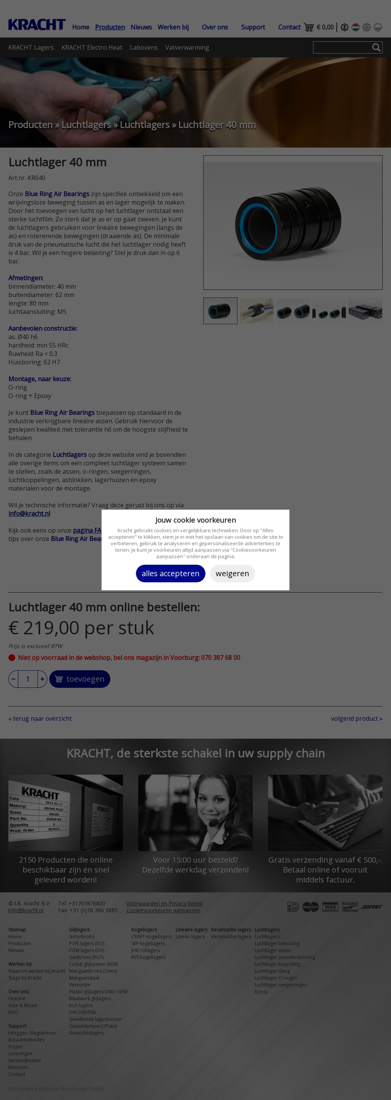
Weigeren (232, 573)
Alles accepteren (171, 573)
